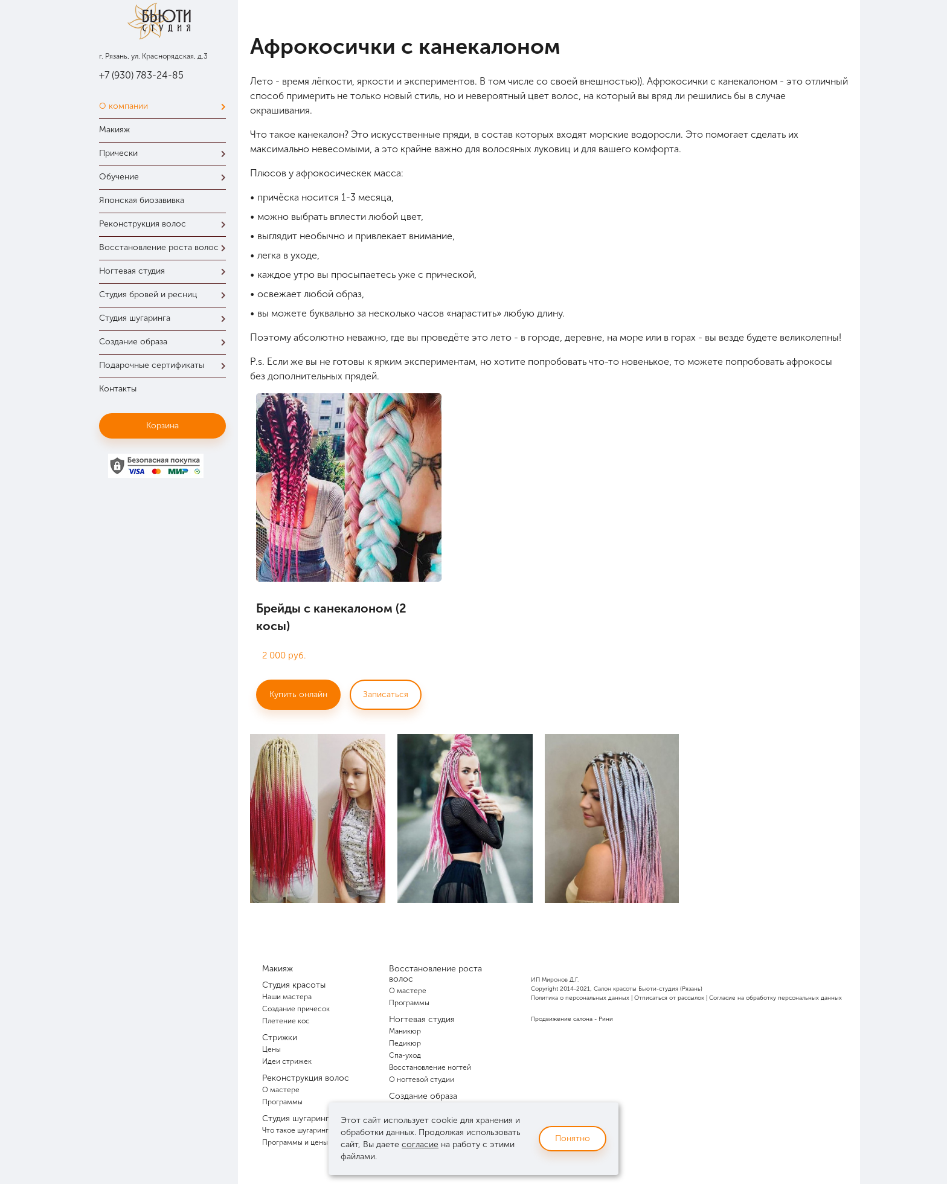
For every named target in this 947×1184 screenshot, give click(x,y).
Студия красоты (294, 985)
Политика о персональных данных (580, 998)
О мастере (281, 1090)
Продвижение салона (561, 1019)
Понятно (572, 1138)
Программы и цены (295, 1142)
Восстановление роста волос (165, 247)
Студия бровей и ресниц (165, 294)
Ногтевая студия (165, 271)
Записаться (385, 694)
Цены (271, 1049)
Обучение (165, 177)
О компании (165, 106)
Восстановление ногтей (430, 1067)
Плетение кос (286, 1021)
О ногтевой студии (421, 1079)
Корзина (162, 425)
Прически (165, 153)
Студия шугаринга (165, 318)
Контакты (117, 389)
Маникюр (405, 1031)
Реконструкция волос (165, 224)
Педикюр (405, 1043)
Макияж (114, 129)
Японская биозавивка (141, 200)
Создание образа (165, 341)
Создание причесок (296, 1009)
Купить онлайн (298, 694)
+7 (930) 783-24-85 (141, 75)
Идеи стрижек (287, 1061)
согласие (420, 1144)
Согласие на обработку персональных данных (775, 998)
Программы (282, 1102)
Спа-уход (405, 1055)
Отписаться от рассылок (669, 998)
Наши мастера (287, 997)
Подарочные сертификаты (165, 365)
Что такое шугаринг (295, 1130)
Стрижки (279, 1037)
